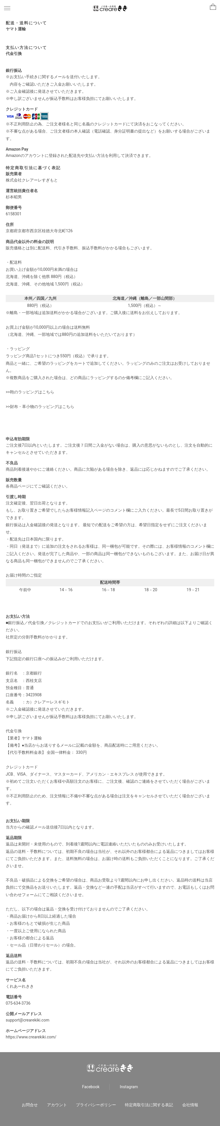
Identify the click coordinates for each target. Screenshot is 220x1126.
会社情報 (190, 1105)
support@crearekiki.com (27, 1020)
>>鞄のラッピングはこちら (30, 392)
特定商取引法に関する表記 (149, 1105)
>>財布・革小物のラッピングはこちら (40, 406)
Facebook (91, 1086)
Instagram (129, 1086)
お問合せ (30, 1105)
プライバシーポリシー (96, 1105)
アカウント (57, 1105)
